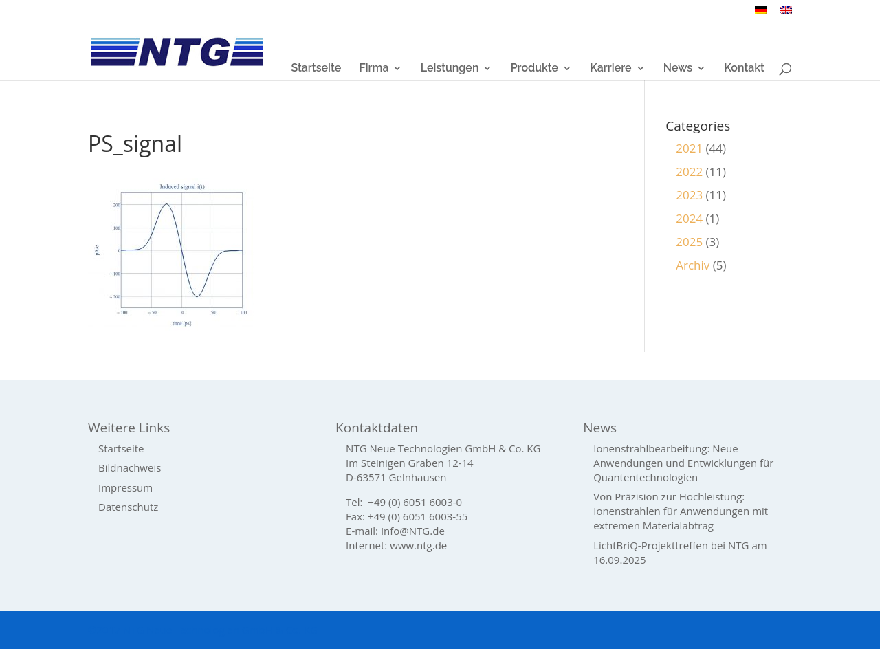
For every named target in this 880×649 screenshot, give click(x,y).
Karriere (610, 68)
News (677, 68)
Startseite (316, 68)
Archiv (693, 265)
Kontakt (744, 68)
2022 (689, 171)
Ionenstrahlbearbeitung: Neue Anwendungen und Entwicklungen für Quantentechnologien (683, 462)
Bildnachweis (129, 467)
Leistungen (450, 68)
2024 (689, 218)
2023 (689, 195)
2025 (689, 242)
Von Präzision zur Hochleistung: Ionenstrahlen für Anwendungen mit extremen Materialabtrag (680, 511)
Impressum (125, 487)
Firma (373, 68)
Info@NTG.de (413, 531)
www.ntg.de (418, 545)
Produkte (534, 68)
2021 (689, 148)
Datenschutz (128, 507)
